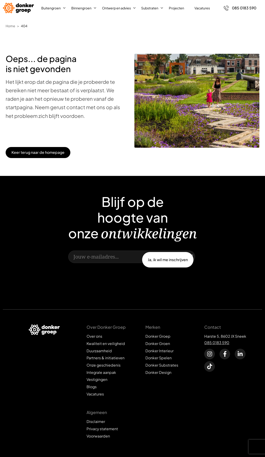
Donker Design (158, 372)
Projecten (176, 8)
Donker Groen (157, 343)
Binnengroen (81, 8)
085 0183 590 (216, 342)
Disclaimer (96, 421)
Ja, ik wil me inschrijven (168, 259)
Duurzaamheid (99, 351)
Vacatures (202, 8)
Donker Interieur (159, 351)
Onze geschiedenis (104, 365)
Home (10, 26)
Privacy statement (102, 428)
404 (24, 26)
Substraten (149, 8)
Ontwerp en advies (116, 8)
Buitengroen (51, 8)
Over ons (94, 336)
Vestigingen (97, 379)
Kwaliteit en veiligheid (106, 343)
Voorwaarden (98, 436)
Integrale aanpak (101, 372)
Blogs (92, 386)
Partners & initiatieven (106, 358)
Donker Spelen (158, 358)
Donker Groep (157, 336)
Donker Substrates (161, 365)
